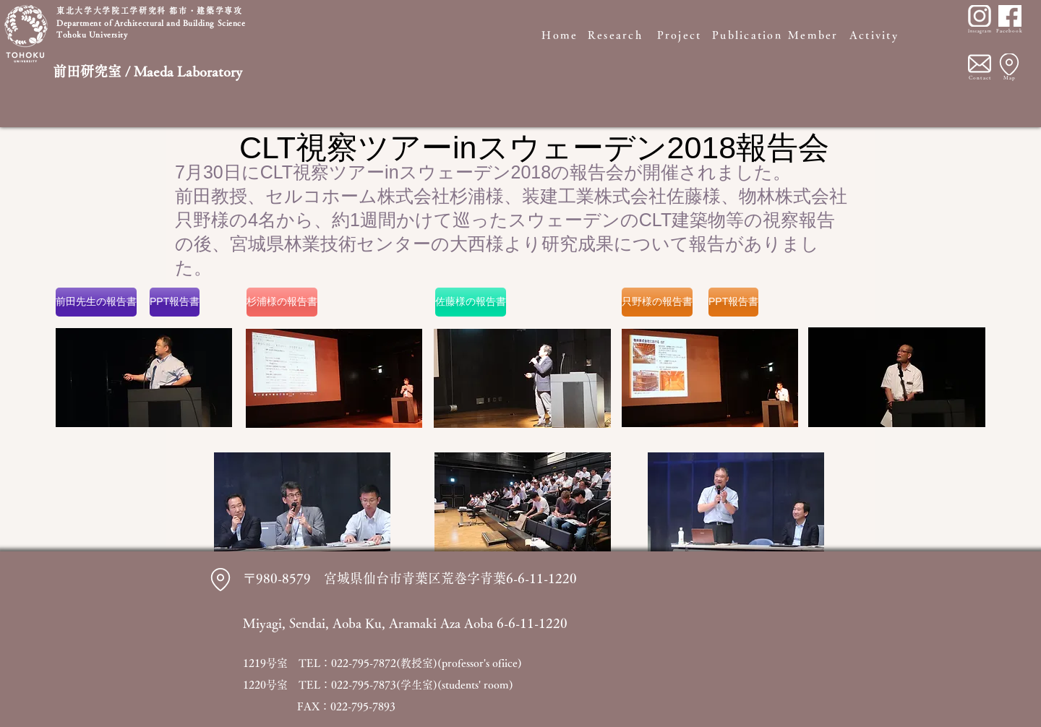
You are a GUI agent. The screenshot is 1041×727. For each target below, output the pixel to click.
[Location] (1009, 64)
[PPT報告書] (175, 302)
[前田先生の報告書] (96, 302)
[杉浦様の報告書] (282, 302)
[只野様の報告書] (657, 302)
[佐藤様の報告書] (470, 302)
